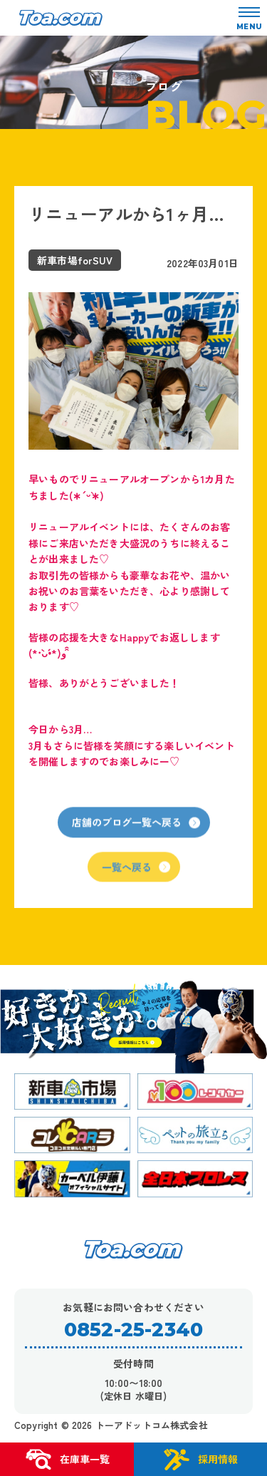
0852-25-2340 (133, 1329)
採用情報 (200, 1459)
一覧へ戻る (136, 872)
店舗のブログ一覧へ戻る (136, 828)
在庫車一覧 (67, 1459)
